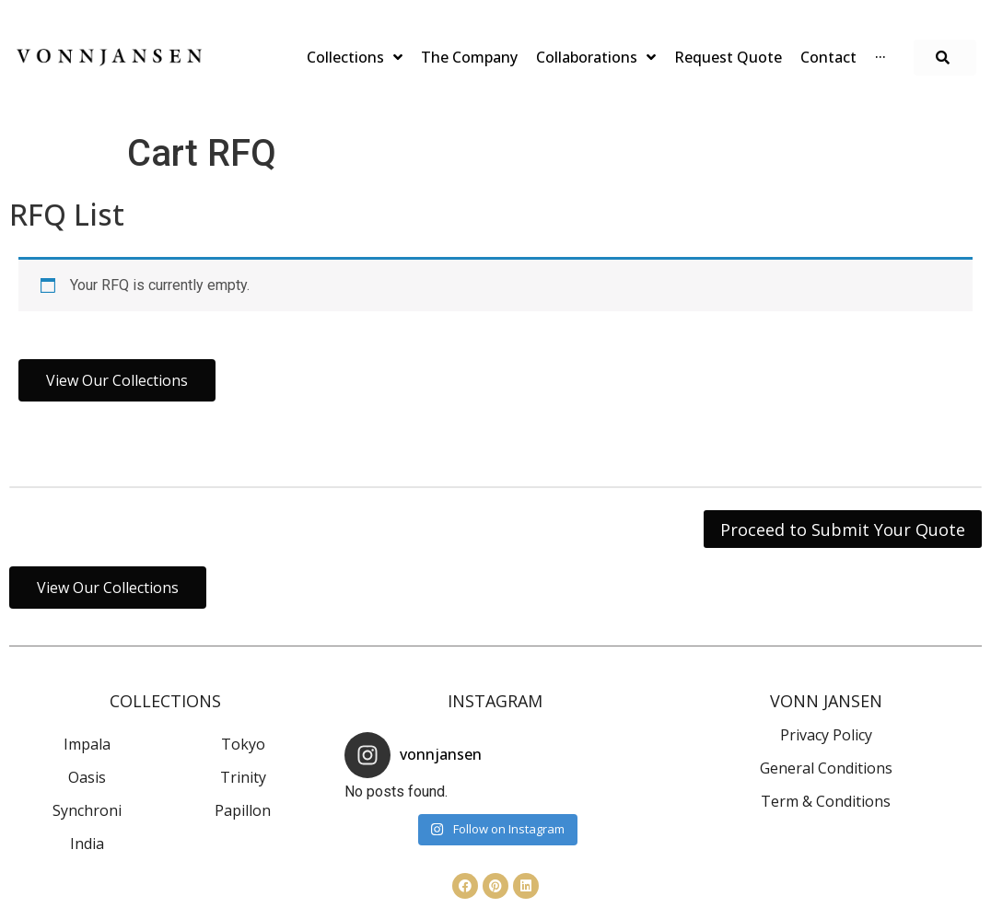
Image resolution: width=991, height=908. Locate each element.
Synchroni (87, 810)
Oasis (87, 777)
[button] (945, 58)
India (87, 843)
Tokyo (243, 744)
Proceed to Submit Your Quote (842, 529)
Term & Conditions (826, 801)
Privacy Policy (826, 735)
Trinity (243, 777)
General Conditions (826, 768)
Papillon (243, 810)
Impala (87, 744)
